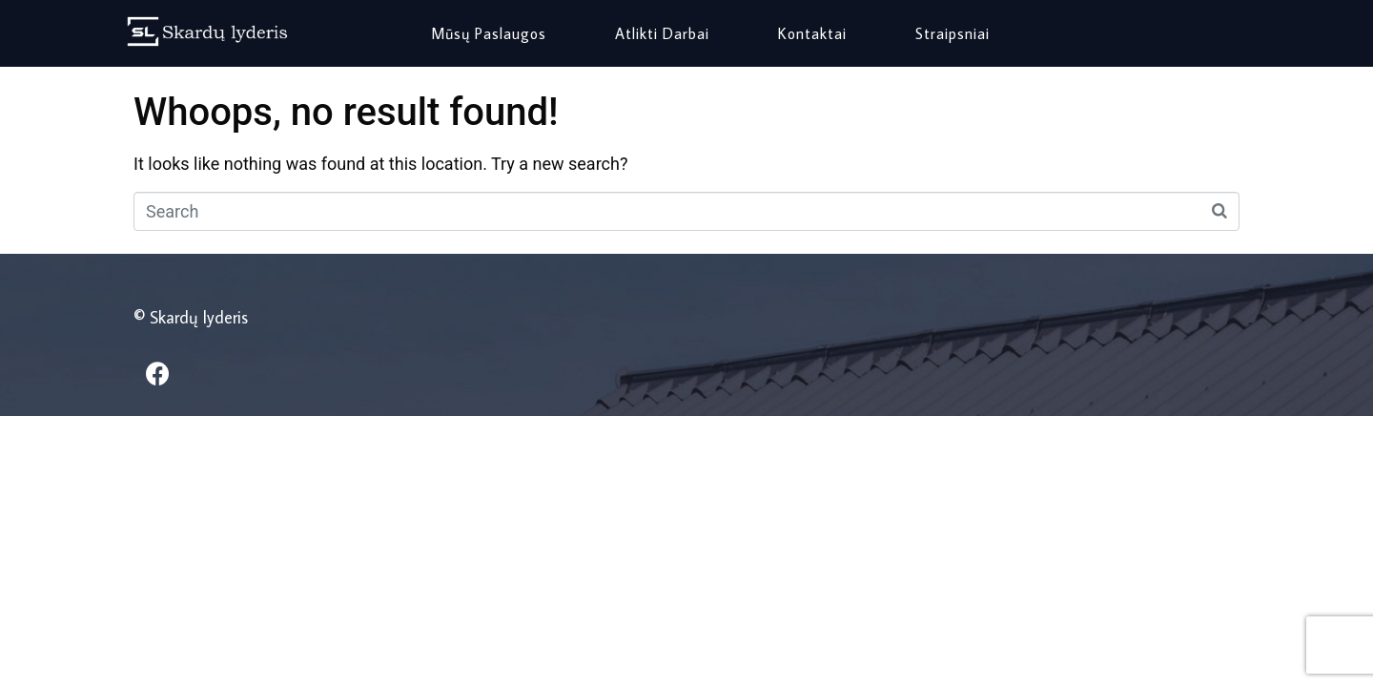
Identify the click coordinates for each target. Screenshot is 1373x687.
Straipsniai (952, 33)
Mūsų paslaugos (488, 33)
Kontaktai (812, 33)
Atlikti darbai (662, 33)
